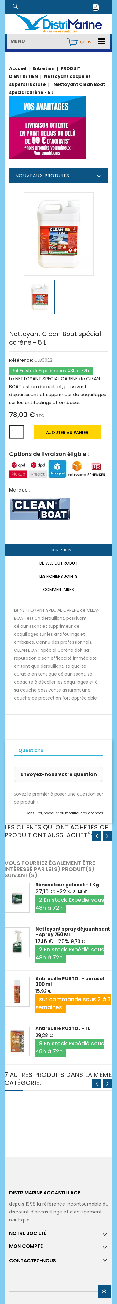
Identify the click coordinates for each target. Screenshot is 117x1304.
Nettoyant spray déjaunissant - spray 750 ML (72, 932)
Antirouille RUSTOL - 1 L (62, 1028)
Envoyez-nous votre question (58, 774)
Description (58, 550)
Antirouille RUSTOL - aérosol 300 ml (69, 981)
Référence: (21, 360)
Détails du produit (58, 563)
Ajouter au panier (67, 432)
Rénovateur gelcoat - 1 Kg (67, 885)
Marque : (19, 490)
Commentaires (58, 589)
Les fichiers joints (58, 576)
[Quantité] (16, 432)
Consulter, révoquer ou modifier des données (64, 813)
